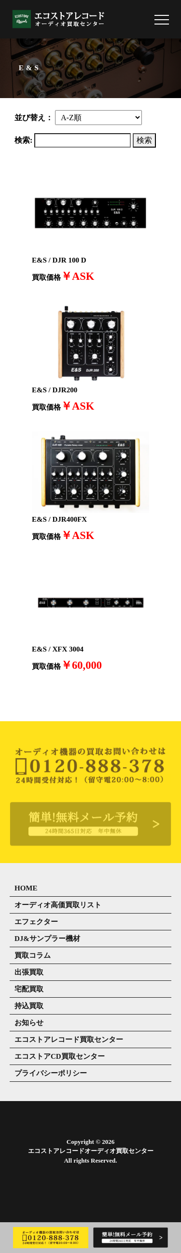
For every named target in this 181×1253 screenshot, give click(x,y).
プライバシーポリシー (50, 1073)
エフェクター (36, 922)
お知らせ (28, 1023)
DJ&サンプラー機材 (47, 938)
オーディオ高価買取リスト (57, 905)
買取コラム (32, 955)
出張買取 (28, 972)
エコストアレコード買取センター (68, 1039)
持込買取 (28, 1006)
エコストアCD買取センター (59, 1056)
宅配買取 (28, 989)
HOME (26, 888)
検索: (23, 140)
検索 (144, 140)
